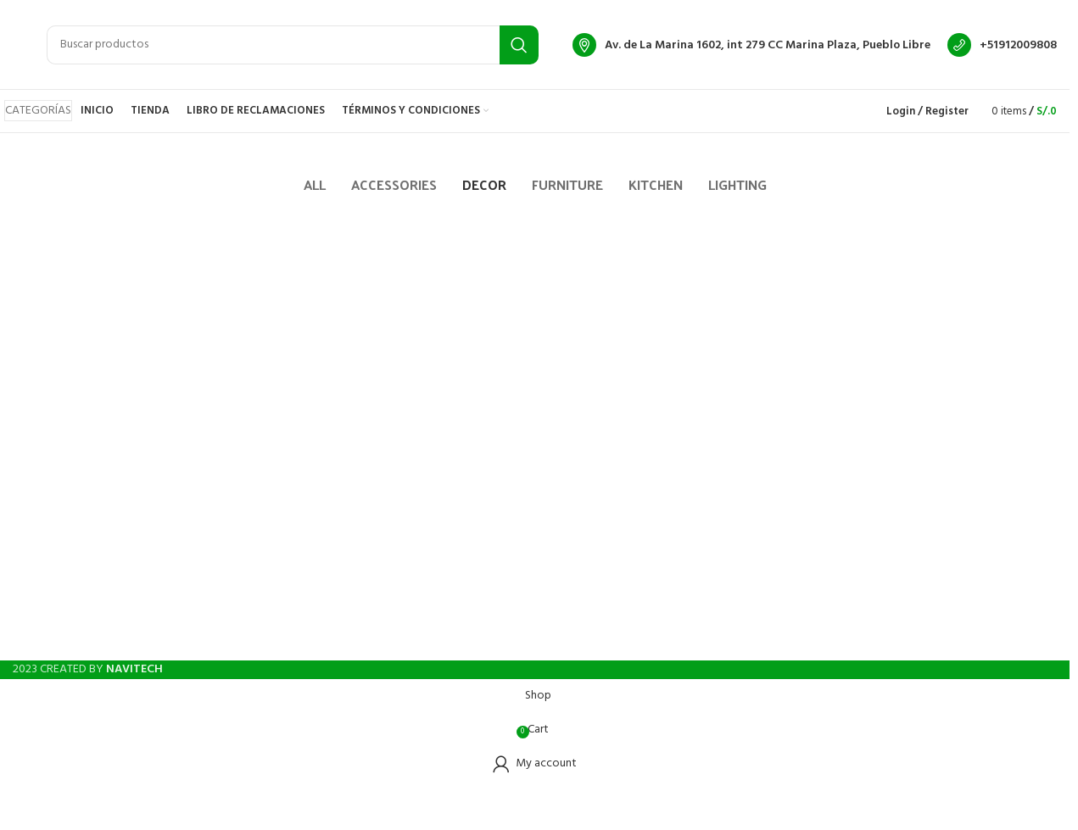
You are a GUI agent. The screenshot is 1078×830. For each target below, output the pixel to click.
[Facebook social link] (504, 639)
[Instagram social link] (535, 639)
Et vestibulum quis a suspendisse (151, 274)
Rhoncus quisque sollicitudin (484, 274)
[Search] (293, 44)
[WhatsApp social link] (565, 639)
